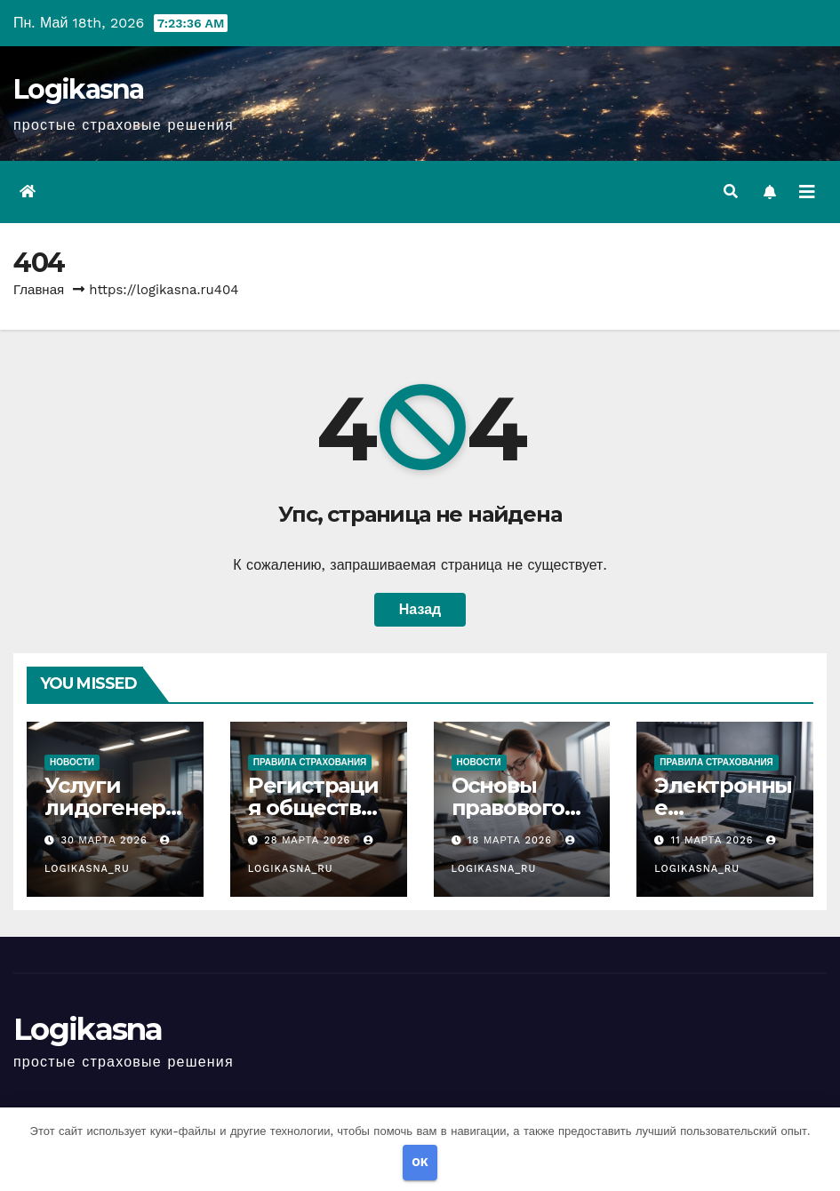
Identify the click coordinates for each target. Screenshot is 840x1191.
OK (420, 1162)
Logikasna (78, 89)
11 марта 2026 (714, 840)
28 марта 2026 (309, 840)
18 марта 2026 (512, 840)
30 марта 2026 (106, 840)
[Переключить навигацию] (807, 192)
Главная (38, 290)
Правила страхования (310, 762)
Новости (72, 762)
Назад (420, 609)
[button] (731, 191)
